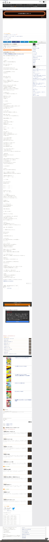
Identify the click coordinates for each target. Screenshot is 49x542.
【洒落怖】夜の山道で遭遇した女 (8, 341)
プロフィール (9, 510)
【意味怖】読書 (6, 352)
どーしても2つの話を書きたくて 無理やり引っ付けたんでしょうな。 (39, 92)
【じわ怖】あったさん (7, 346)
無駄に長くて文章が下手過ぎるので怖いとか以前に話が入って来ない (39, 69)
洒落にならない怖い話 (8, 4)
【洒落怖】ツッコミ (9, 425)
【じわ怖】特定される (7, 350)
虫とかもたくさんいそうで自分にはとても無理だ (39, 86)
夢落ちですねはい (39, 89)
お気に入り (13, 6)
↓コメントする (9, 288)
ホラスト (23, 527)
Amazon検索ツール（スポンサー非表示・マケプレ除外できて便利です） (13, 36)
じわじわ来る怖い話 (30, 4)
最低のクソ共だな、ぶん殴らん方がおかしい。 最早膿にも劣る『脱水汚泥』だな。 (39, 83)
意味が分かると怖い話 (41, 4)
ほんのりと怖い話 (19, 4)
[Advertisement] (24, 25)
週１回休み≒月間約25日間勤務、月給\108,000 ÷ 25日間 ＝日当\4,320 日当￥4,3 (39, 75)
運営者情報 (24, 537)
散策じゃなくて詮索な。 (39, 95)
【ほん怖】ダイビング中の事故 (8, 349)
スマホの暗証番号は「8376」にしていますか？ (10, 34)
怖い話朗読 (35, 6)
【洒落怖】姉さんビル (7, 344)
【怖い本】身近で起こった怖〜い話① (9, 338)
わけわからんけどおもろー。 (39, 72)
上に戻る (46, 538)
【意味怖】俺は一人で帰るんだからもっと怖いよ (10, 353)
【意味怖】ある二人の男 (7, 347)
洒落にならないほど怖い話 (26, 529)
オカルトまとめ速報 (6, 39)
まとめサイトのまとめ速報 (7, 37)
